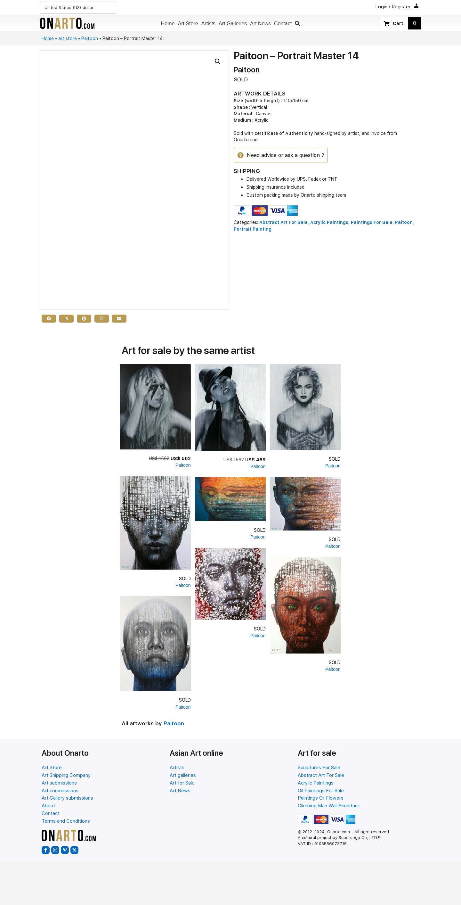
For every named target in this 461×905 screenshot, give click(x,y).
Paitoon (89, 38)
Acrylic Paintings (329, 223)
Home (48, 38)
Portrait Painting (252, 229)
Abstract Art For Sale (283, 223)
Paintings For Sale (371, 223)
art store (67, 38)
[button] (297, 23)
